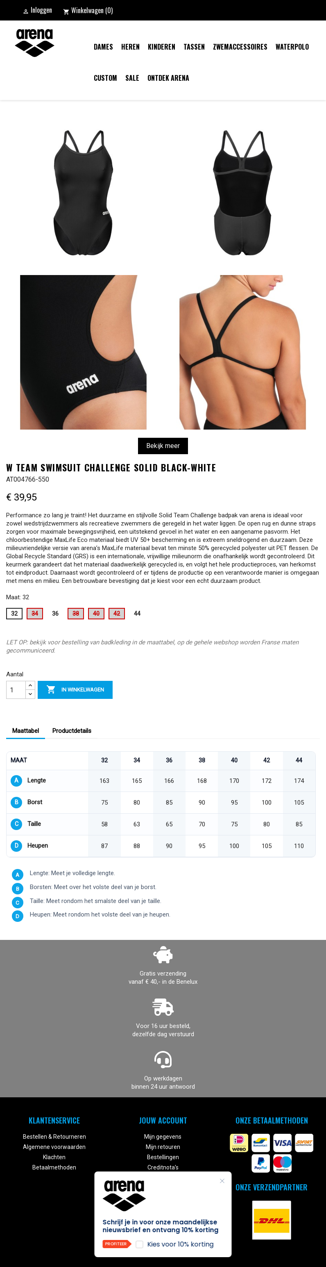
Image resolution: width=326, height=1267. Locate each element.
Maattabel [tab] (25, 731)
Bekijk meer (163, 446)
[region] (161, 804)
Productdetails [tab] (71, 731)
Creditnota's (163, 1167)
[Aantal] (16, 690)
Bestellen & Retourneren (54, 1136)
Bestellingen (163, 1157)
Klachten (54, 1157)
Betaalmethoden (54, 1167)
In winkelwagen (75, 690)
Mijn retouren (163, 1147)
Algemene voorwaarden (54, 1147)
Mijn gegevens (162, 1136)
